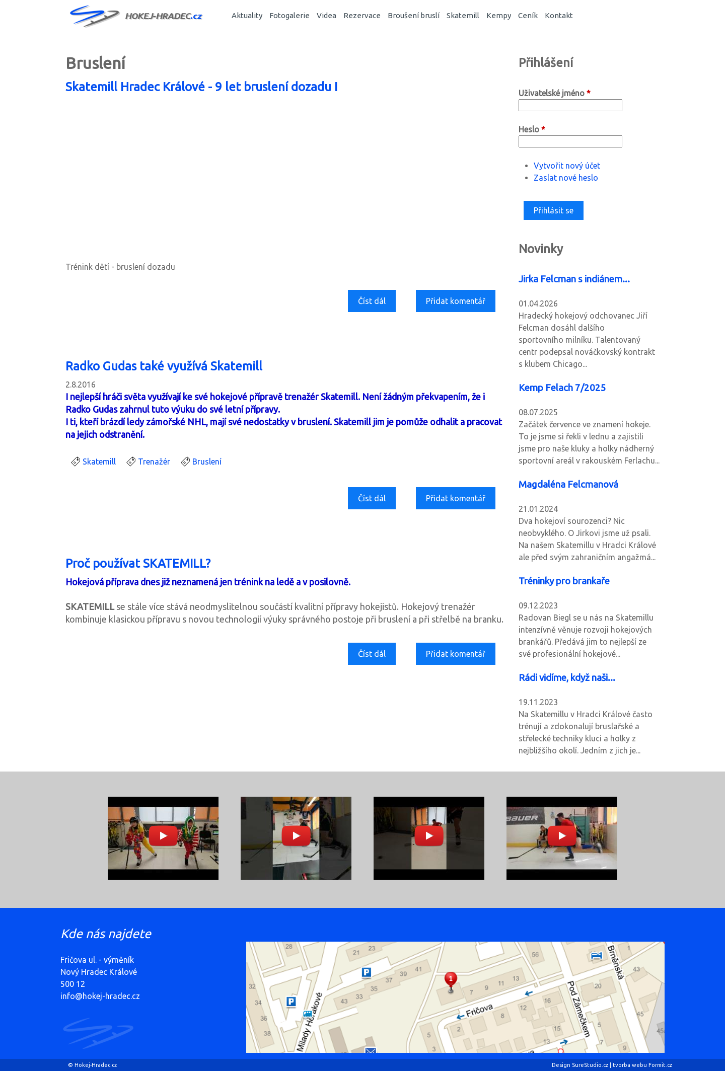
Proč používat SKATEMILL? (137, 563)
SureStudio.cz (590, 1065)
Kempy (498, 15)
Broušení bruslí (414, 15)
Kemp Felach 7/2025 (562, 387)
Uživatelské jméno (555, 93)
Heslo (532, 129)
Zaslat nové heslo (566, 177)
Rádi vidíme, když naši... (567, 677)
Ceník (528, 15)
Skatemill (463, 15)
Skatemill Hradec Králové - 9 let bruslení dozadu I (201, 87)
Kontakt (559, 15)
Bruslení (207, 461)
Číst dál (375, 303)
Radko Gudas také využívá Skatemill (163, 366)
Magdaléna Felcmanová (568, 484)
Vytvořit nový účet (567, 165)
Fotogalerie (289, 15)
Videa (326, 15)
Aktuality (247, 15)
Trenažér (154, 461)
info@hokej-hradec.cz (100, 996)
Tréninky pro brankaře (564, 581)
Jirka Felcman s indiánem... (574, 279)
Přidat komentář (455, 300)
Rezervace (362, 15)
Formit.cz (660, 1065)
